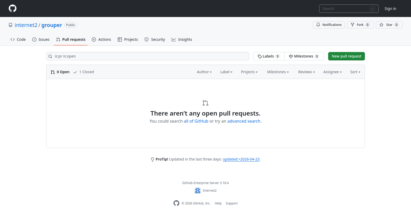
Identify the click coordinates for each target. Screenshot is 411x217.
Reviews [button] (306, 71)
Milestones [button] (278, 71)
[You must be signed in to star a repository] (389, 24)
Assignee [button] (332, 71)
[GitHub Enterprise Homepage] (176, 203)
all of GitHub (196, 121)
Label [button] (226, 71)
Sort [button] (355, 71)
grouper (51, 24)
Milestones (304, 56)
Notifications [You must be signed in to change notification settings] (329, 24)
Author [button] (204, 71)
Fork (360, 24)
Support (232, 203)
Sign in (390, 8)
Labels (269, 56)
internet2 (26, 24)
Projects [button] (249, 71)
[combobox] (349, 9)
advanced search (243, 121)
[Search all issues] (147, 56)
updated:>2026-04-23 (241, 159)
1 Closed (83, 71)
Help (218, 203)
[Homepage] (12, 8)
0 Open (60, 71)
